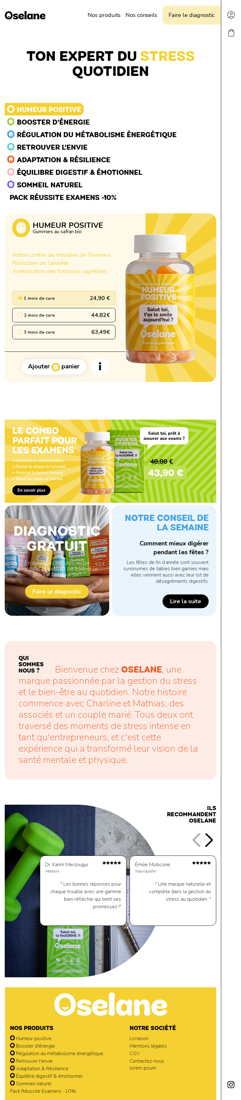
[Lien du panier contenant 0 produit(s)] (231, 35)
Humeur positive (30, 1038)
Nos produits (104, 15)
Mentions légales (148, 1046)
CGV (135, 1053)
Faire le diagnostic (192, 15)
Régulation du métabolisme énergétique (56, 1053)
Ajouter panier (54, 366)
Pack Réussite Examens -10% (43, 1091)
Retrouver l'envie (31, 1061)
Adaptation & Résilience (39, 1068)
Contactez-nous (147, 1061)
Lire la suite (185, 601)
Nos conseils (141, 15)
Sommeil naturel (30, 1083)
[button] (209, 840)
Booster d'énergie (32, 1046)
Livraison (139, 1038)
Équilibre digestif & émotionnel (46, 1076)
